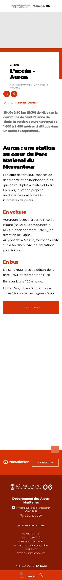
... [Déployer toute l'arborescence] (12, 102)
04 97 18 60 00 (33, 515)
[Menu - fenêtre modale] (21, 575)
